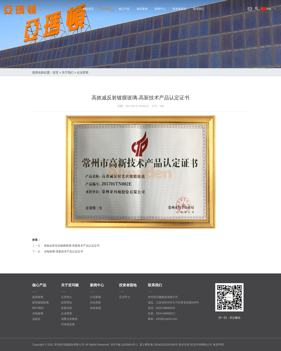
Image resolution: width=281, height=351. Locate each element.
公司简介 (66, 297)
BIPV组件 (38, 308)
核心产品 (124, 8)
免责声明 (218, 344)
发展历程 (66, 308)
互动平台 (124, 297)
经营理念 (66, 302)
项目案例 (142, 8)
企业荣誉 (83, 72)
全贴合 (36, 318)
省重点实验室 (69, 318)
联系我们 (198, 8)
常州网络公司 (204, 344)
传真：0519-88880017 (161, 313)
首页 (56, 72)
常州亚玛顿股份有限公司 (163, 297)
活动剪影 (95, 302)
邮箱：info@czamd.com (162, 318)
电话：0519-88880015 (161, 308)
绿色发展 (95, 308)
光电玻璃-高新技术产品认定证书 (63, 251)
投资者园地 (179, 8)
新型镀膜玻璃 (40, 302)
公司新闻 (95, 297)
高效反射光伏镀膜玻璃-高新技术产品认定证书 (72, 245)
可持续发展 (68, 324)
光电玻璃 (37, 313)
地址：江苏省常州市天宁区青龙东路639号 (173, 302)
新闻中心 (160, 8)
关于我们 (106, 8)
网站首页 (88, 8)
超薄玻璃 (37, 297)
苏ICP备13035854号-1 (124, 344)
